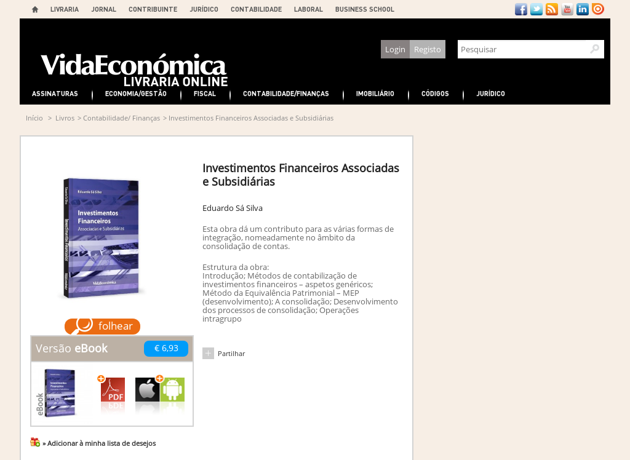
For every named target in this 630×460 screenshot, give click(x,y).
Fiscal (205, 93)
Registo (427, 49)
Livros (64, 117)
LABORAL (308, 9)
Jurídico (490, 93)
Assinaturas (55, 93)
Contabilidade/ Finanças (121, 117)
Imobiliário (375, 93)
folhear (115, 326)
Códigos (435, 93)
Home (35, 9)
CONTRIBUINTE (153, 9)
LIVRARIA (64, 9)
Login (395, 49)
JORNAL (103, 9)
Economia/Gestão (136, 93)
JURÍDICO (203, 9)
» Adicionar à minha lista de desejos (99, 443)
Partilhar (231, 353)
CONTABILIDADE (256, 9)
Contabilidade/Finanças (286, 93)
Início (34, 117)
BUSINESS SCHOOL (364, 9)
